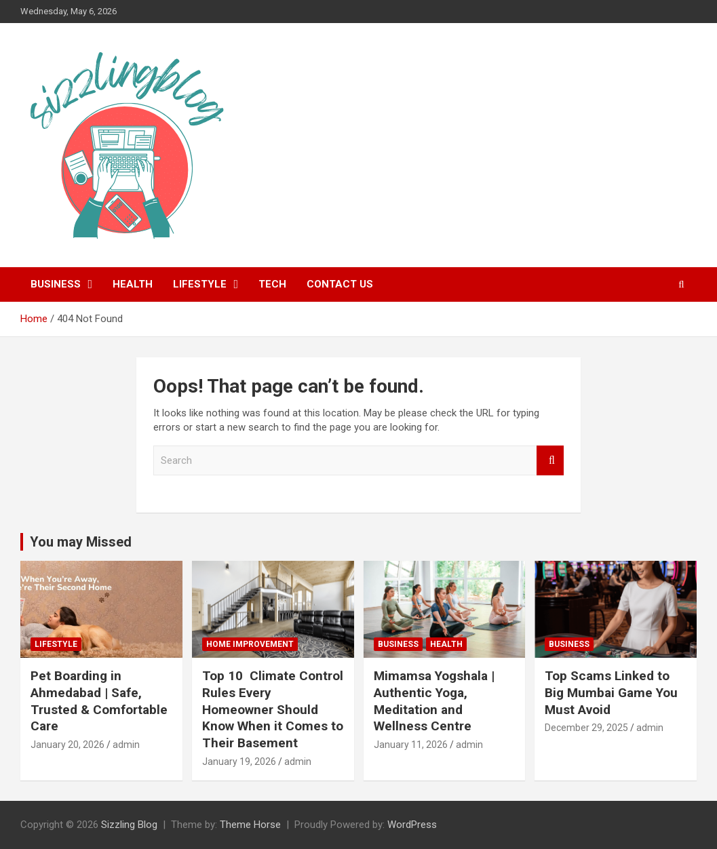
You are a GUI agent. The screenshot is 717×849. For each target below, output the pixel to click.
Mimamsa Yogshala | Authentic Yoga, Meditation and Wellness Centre (434, 701)
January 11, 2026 (411, 744)
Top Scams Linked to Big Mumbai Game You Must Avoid (611, 692)
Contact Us (340, 284)
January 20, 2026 (67, 744)
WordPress (412, 824)
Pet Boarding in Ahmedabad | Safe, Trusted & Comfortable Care (99, 701)
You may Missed (81, 542)
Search (550, 461)
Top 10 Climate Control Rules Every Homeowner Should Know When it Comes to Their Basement (272, 709)
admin (126, 744)
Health (133, 284)
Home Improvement (250, 644)
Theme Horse (250, 824)
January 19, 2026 (239, 761)
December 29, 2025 (586, 727)
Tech (272, 284)
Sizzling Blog (129, 824)
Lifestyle (200, 284)
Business (56, 284)
